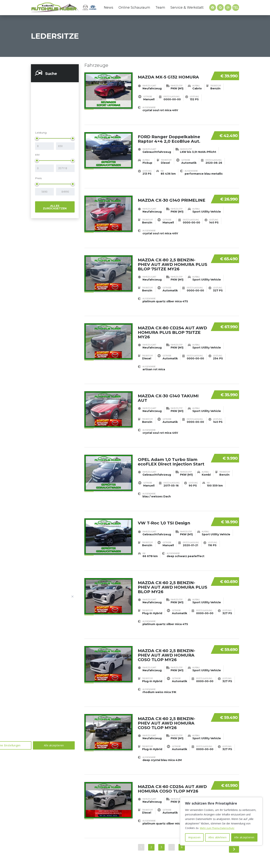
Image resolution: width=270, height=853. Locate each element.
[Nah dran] (72, 596)
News (108, 7)
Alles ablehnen (217, 837)
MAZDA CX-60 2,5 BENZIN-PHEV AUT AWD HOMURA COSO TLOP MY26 (166, 634)
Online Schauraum (134, 7)
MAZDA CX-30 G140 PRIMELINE (171, 194)
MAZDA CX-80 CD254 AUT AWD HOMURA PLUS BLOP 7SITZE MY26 (172, 323)
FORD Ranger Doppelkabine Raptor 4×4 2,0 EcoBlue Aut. (169, 136)
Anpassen (194, 837)
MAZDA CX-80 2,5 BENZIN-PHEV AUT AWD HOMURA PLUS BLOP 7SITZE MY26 (172, 258)
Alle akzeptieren (244, 837)
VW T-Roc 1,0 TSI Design (164, 504)
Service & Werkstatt (187, 7)
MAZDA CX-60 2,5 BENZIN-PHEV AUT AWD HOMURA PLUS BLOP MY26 (172, 569)
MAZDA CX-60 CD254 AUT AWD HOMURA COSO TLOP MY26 (172, 761)
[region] (221, 821)
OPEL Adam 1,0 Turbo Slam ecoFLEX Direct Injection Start (171, 446)
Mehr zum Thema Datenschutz (219, 828)
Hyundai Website (92, 7)
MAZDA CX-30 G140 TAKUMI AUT (168, 386)
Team (160, 7)
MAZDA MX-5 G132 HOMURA (168, 74)
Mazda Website (85, 7)
